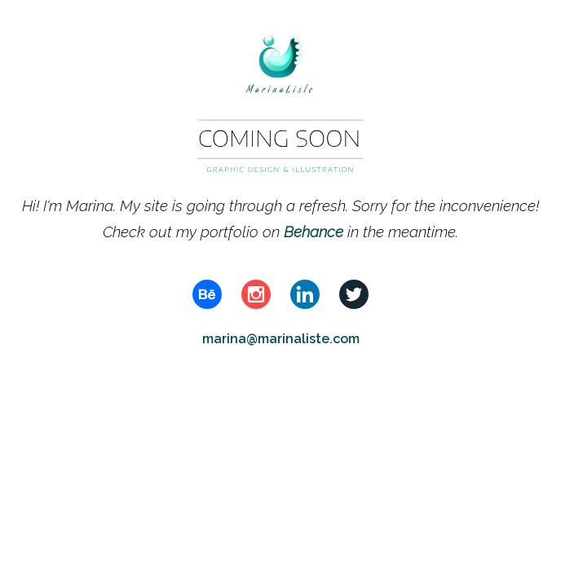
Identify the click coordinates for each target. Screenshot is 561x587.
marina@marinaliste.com (281, 338)
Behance (315, 232)
